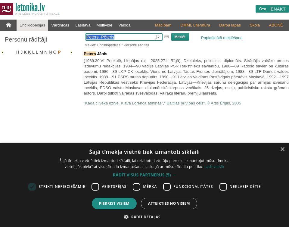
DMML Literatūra (195, 25)
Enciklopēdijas (32, 25)
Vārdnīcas (60, 25)
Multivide (105, 25)
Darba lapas (230, 25)
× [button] (282, 149)
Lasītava (82, 25)
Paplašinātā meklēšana (222, 38)
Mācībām (163, 25)
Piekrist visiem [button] (114, 203)
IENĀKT (277, 8)
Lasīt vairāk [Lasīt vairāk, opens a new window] (214, 166)
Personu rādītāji (26, 39)
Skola (255, 25)
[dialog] (144, 185)
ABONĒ (276, 25)
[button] (144, 175)
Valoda (124, 25)
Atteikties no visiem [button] (169, 203)
